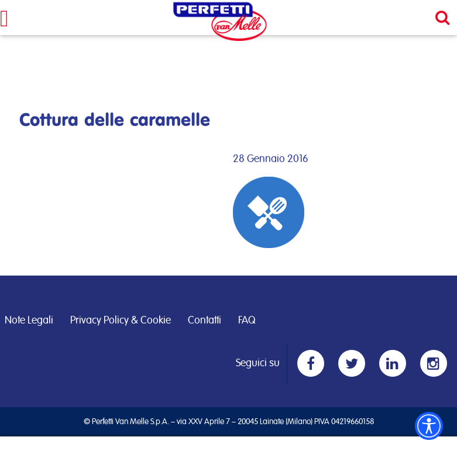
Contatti (204, 320)
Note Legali (29, 320)
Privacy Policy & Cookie (120, 320)
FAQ (246, 320)
